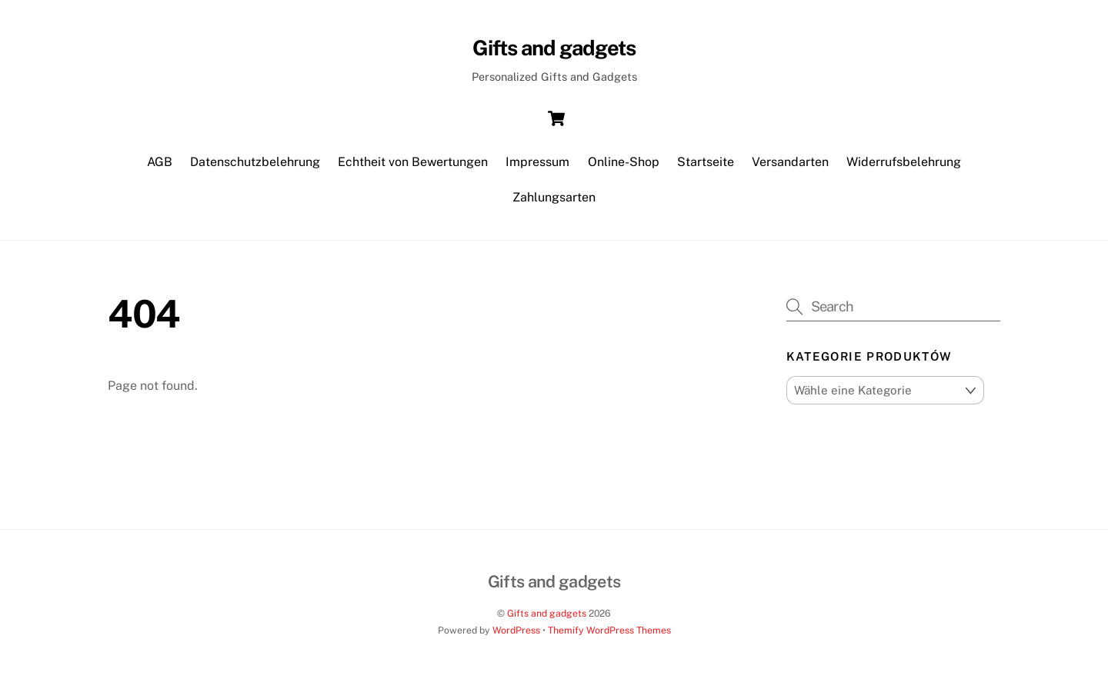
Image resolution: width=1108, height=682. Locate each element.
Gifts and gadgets (546, 613)
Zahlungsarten (554, 197)
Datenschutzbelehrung (255, 162)
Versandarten (790, 162)
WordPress (516, 630)
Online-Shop (623, 162)
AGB (159, 162)
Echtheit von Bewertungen (413, 162)
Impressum (537, 162)
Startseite (705, 162)
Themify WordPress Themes (609, 630)
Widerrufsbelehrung (903, 162)
